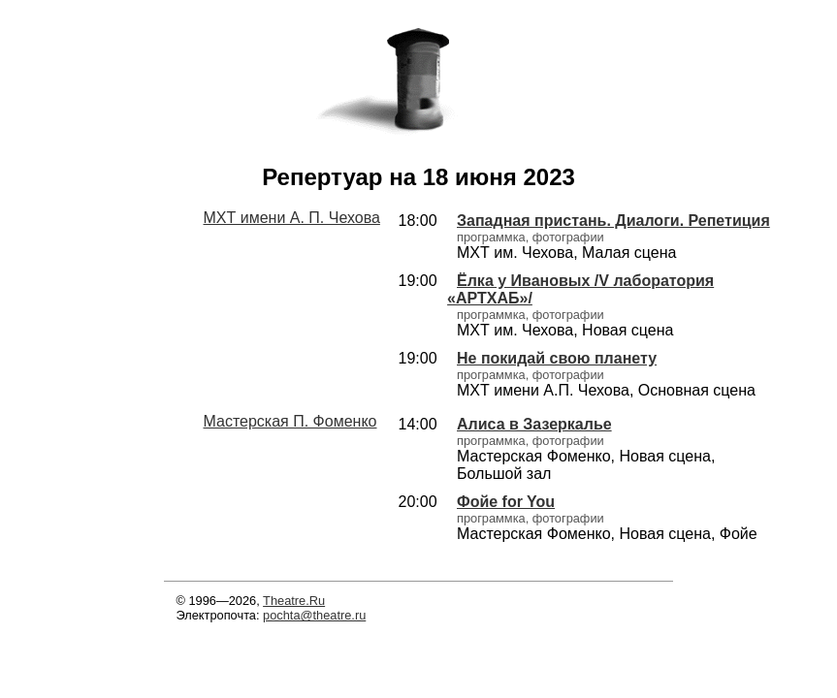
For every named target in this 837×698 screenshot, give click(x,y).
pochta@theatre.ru (314, 615)
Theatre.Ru (294, 600)
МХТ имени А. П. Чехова (292, 217)
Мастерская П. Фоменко (290, 421)
